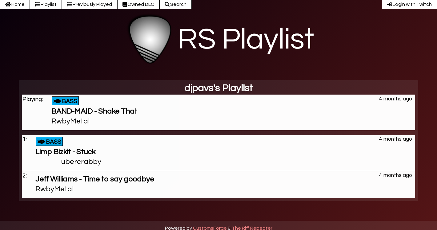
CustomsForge (210, 227)
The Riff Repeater (252, 227)
